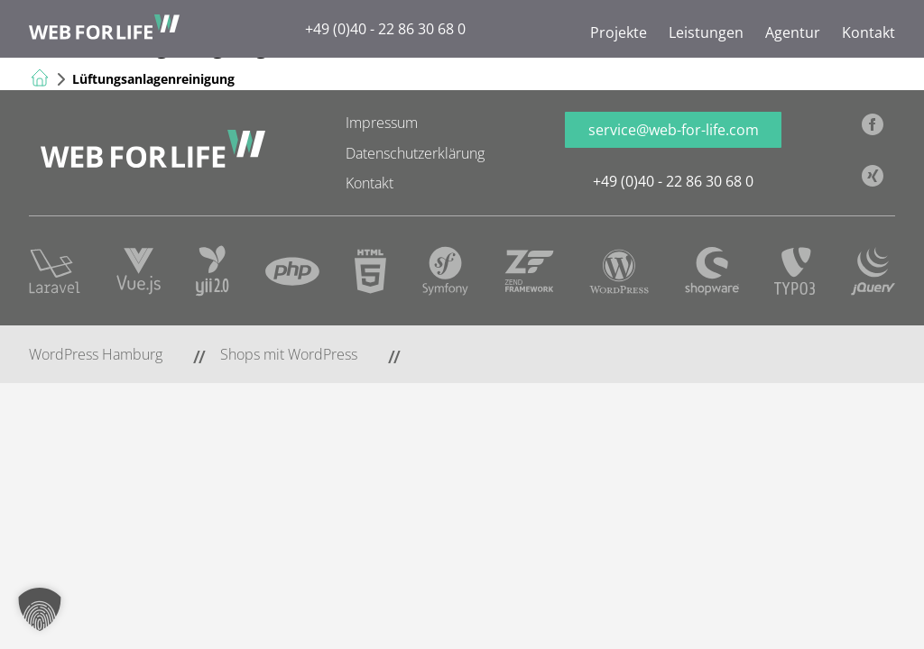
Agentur (792, 32)
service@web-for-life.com (673, 130)
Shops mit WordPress (288, 354)
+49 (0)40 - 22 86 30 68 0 (385, 29)
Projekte (618, 32)
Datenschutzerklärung (415, 153)
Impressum (382, 123)
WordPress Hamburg (95, 354)
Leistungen (706, 32)
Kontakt (868, 32)
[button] (39, 609)
